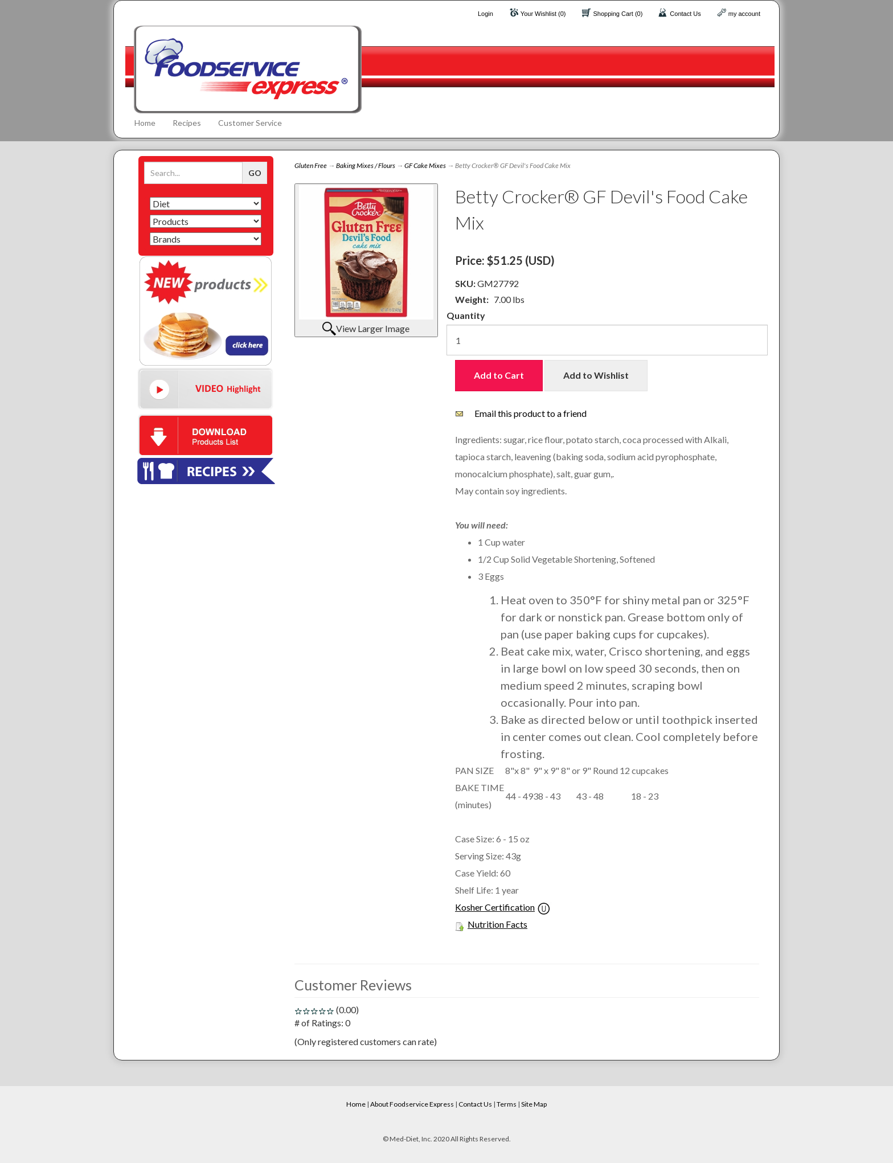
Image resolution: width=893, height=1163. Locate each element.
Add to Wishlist (596, 375)
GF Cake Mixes (425, 165)
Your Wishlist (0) (543, 13)
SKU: (466, 283)
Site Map (534, 1104)
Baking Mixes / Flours (365, 165)
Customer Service (250, 123)
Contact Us (685, 13)
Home (144, 123)
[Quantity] (607, 340)
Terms (507, 1104)
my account (744, 13)
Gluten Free (310, 165)
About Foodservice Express (412, 1104)
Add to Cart (499, 375)
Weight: (472, 299)
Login (485, 13)
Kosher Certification (495, 907)
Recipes (187, 123)
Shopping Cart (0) (618, 13)
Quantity (465, 315)
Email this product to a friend (530, 413)
